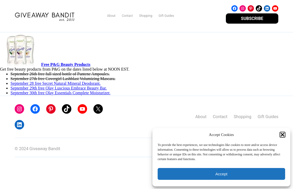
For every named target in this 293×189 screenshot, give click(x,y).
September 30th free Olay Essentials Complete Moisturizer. (60, 93)
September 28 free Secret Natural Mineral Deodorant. (55, 83)
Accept (221, 174)
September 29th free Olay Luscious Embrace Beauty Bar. (58, 88)
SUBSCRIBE (252, 18)
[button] (282, 134)
